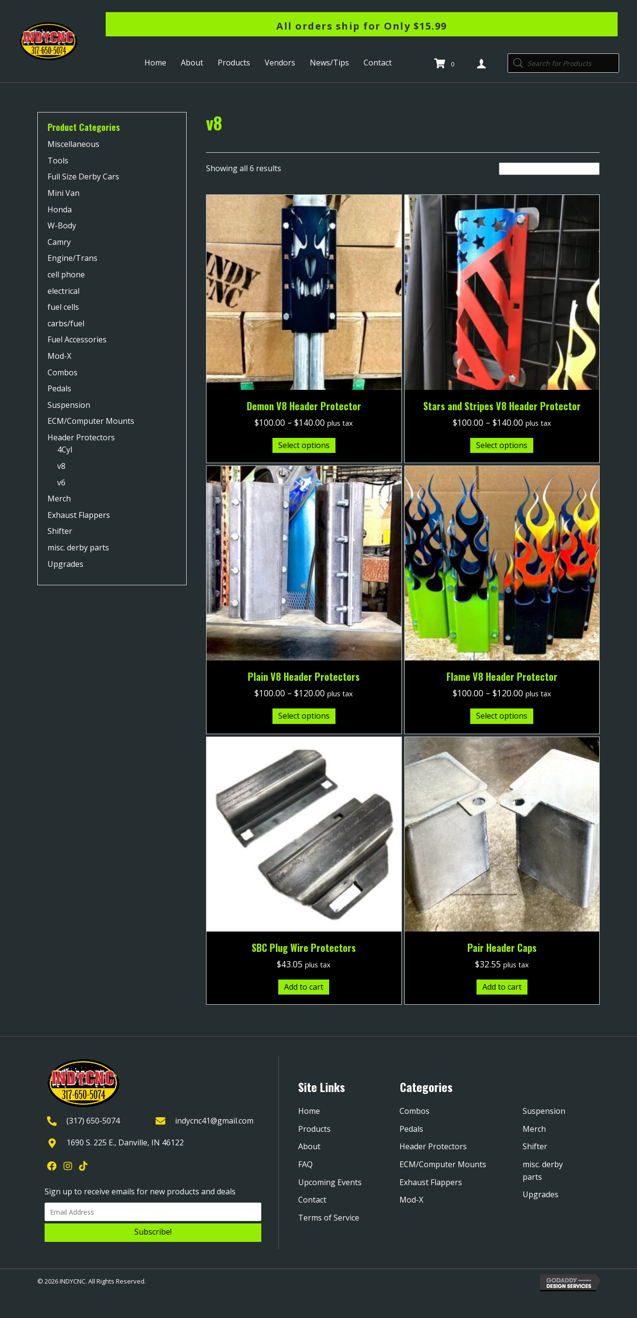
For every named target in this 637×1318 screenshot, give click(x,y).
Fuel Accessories (77, 339)
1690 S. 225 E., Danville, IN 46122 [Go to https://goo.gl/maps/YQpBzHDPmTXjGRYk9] (125, 1142)
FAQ (305, 1164)
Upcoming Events (330, 1182)
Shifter (60, 531)
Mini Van (64, 193)
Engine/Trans (72, 258)
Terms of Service (328, 1217)
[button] (153, 1232)
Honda (60, 209)
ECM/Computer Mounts (91, 421)
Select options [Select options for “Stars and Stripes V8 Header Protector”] (501, 445)
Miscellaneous (73, 144)
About (309, 1146)
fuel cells (63, 307)
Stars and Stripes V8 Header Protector (502, 406)
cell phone (66, 274)
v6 (61, 482)
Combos (63, 372)
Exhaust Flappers (79, 515)
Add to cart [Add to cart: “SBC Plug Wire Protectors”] (303, 986)
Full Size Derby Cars (83, 176)
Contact (312, 1199)
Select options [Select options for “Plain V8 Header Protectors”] (304, 715)
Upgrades (65, 564)
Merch (59, 498)
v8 (61, 466)
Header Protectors (81, 437)
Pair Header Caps (502, 947)
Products (314, 1129)
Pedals (59, 388)
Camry (59, 242)
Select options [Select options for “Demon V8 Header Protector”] (304, 445)
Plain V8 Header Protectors (304, 676)
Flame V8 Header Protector (501, 676)
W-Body (62, 225)
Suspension (69, 405)
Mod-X (59, 356)
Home (309, 1111)
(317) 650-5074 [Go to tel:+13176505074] (93, 1120)
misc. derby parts (78, 547)
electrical (64, 291)
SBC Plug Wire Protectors (304, 947)
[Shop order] (549, 168)
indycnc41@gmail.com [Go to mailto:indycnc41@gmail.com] (214, 1120)
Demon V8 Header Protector (304, 406)
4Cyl (64, 449)
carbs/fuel (66, 323)
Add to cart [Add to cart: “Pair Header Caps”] (502, 986)
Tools (58, 160)
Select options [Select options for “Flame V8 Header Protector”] (501, 715)
